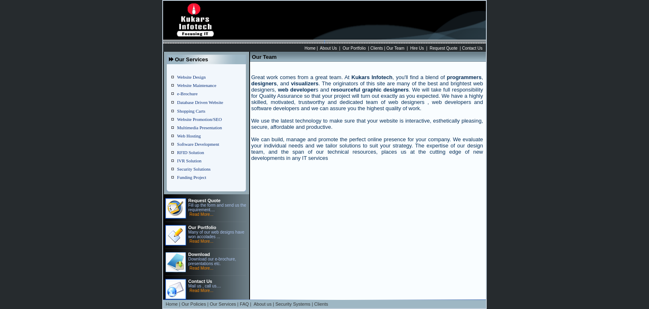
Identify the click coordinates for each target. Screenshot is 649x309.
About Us (328, 48)
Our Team (395, 48)
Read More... (202, 214)
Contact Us (472, 48)
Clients (376, 48)
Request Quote (443, 48)
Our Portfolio (354, 48)
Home (310, 48)
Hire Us (417, 48)
